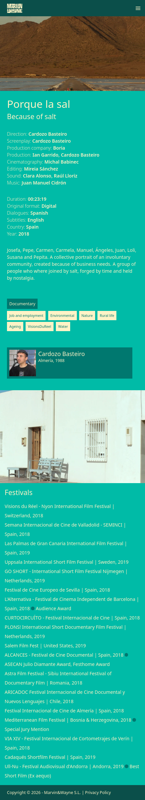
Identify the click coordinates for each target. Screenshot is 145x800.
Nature (87, 315)
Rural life (107, 315)
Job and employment (26, 315)
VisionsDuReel (39, 326)
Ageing (15, 326)
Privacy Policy (98, 792)
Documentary (22, 304)
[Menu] (138, 8)
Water (63, 326)
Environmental (62, 315)
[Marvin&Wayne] (15, 8)
